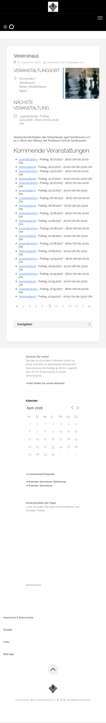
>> (89, 307)
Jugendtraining (28, 117)
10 (56, 306)
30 (52, 455)
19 (76, 440)
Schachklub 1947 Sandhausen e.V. (67, 63)
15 (76, 306)
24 (60, 447)
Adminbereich (33, 585)
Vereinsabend (27, 167)
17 (61, 440)
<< (17, 307)
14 (70, 306)
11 (62, 306)
